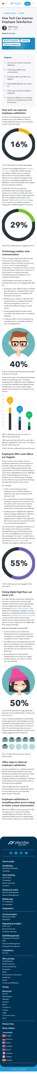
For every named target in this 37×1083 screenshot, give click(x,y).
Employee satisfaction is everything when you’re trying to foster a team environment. (18, 99)
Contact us (6, 1007)
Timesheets (6, 880)
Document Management (11, 944)
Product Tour (8, 1023)
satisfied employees (21, 200)
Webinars (5, 999)
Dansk (6, 1042)
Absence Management (10, 895)
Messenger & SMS (8, 917)
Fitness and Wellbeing (10, 983)
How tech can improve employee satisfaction (17, 64)
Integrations (7, 908)
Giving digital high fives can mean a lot (18, 85)
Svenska (7, 1046)
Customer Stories (8, 1015)
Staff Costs (6, 926)
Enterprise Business (9, 967)
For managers (7, 904)
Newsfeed (6, 919)
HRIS (4, 941)
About (4, 1005)
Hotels (4, 980)
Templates (6, 871)
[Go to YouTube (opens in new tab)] (26, 853)
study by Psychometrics (21, 608)
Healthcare (6, 977)
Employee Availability (10, 868)
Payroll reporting (8, 883)
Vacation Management (10, 892)
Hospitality (6, 969)
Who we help (8, 958)
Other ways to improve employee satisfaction (17, 91)
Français (7, 1053)
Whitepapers (7, 996)
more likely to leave (18, 541)
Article (20, 13)
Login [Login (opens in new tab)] (27, 4)
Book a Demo (8, 1028)
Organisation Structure (10, 938)
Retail (4, 972)
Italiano (7, 1056)
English (6, 1036)
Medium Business (8, 964)
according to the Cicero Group (21, 615)
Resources (7, 991)
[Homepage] (15, 3)
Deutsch (7, 1039)
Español (7, 1060)
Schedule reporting (9, 932)
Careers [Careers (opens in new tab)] (5, 1010)
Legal (4, 1013)
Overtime (5, 886)
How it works (8, 861)
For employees (7, 902)
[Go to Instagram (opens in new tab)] (16, 853)
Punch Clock (6, 878)
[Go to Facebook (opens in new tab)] (10, 853)
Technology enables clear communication (15, 71)
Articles (5, 994)
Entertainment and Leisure (12, 975)
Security (5, 953)
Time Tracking (8, 875)
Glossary (5, 1002)
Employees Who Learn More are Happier (17, 78)
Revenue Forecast (8, 929)
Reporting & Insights (11, 923)
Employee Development (11, 946)
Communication (9, 914)
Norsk (6, 1049)
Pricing (5, 987)
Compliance (7, 950)
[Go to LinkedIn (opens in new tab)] (21, 853)
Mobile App (7, 899)
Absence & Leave (10, 889)
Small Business (7, 961)
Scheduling (7, 865)
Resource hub (8, 13)
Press (4, 1018)
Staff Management (10, 935)
